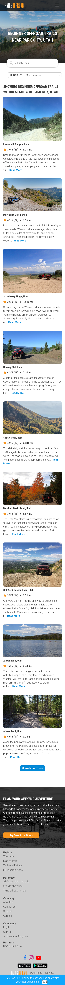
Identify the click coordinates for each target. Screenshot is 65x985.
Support (7, 911)
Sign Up (7, 931)
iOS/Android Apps (13, 870)
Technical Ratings (12, 865)
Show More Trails (32, 768)
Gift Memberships (12, 886)
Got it (44, 982)
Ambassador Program (15, 936)
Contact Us (9, 906)
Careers (7, 915)
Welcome (8, 856)
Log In (6, 927)
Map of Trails (10, 860)
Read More (15, 170)
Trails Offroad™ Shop (14, 890)
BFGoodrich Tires (12, 946)
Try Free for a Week (21, 835)
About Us (8, 902)
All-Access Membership (16, 881)
